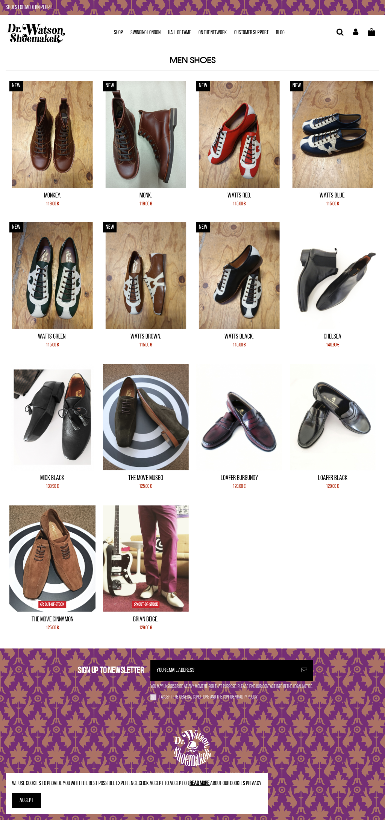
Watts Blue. (333, 195)
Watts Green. (52, 336)
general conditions (194, 697)
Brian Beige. (145, 619)
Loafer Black (332, 478)
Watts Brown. (145, 336)
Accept (26, 800)
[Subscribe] (304, 670)
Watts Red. (239, 195)
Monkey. (52, 195)
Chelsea (332, 336)
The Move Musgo (145, 478)
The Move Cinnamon (52, 619)
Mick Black (52, 478)
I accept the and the (208, 697)
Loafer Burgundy (239, 478)
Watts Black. (239, 336)
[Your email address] (222, 670)
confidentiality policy (240, 697)
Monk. (145, 195)
